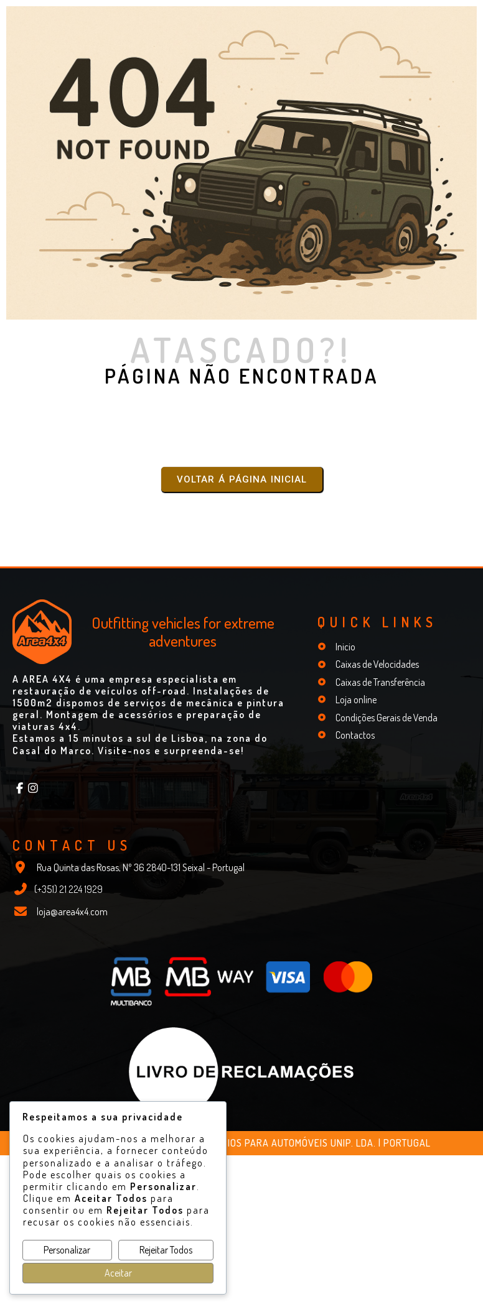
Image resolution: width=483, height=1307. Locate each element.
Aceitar (118, 1273)
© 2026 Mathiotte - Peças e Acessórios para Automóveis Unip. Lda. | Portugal (242, 1142)
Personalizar (67, 1250)
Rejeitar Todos (165, 1250)
